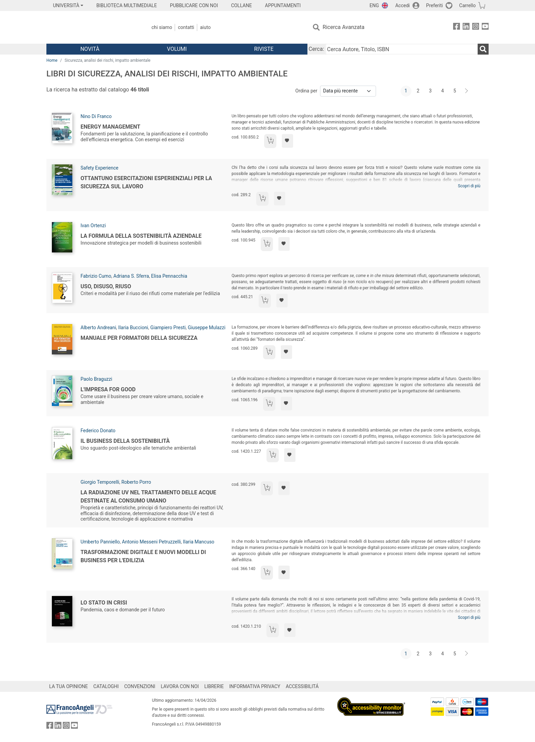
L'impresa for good (108, 389)
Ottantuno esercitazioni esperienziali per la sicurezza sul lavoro (146, 182)
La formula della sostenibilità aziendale (141, 236)
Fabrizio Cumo (96, 276)
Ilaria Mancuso (198, 541)
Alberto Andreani (98, 327)
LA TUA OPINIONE (68, 686)
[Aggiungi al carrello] (270, 141)
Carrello (467, 5)
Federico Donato (98, 430)
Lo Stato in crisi (104, 602)
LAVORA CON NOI (180, 686)
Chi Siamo (161, 27)
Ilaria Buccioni (133, 327)
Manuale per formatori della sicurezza (139, 338)
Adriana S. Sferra (131, 276)
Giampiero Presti (168, 327)
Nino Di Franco (96, 116)
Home (51, 60)
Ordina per (306, 90)
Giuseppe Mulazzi (206, 327)
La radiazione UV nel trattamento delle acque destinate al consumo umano (148, 496)
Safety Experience (99, 168)
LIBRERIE (214, 686)
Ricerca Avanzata (344, 27)
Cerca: (316, 49)
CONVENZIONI (139, 686)
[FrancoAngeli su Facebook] (456, 27)
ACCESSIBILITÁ (302, 686)
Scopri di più (469, 186)
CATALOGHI (106, 686)
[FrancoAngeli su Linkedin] (466, 27)
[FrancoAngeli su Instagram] (475, 27)
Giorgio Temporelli (100, 482)
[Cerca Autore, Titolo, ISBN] (402, 49)
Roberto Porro (136, 482)
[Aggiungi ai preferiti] (287, 141)
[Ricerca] (483, 49)
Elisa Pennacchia (169, 276)
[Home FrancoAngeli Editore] (91, 27)
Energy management (110, 126)
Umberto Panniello (100, 541)
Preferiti (434, 5)
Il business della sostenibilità (125, 441)
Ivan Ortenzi (93, 225)
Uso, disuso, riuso (106, 286)
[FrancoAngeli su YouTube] (485, 27)
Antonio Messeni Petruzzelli (151, 541)
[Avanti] (466, 91)
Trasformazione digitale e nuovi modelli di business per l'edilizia (143, 556)
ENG (374, 5)
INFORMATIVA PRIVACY (254, 686)
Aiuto (205, 27)
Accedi (402, 5)
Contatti (186, 27)
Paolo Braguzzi (96, 379)
